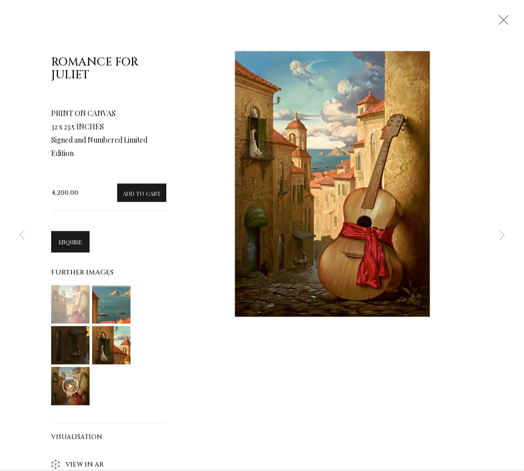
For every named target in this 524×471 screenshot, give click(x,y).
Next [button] (502, 235)
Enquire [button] (70, 245)
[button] (70, 308)
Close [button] (501, 23)
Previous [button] (22, 235)
